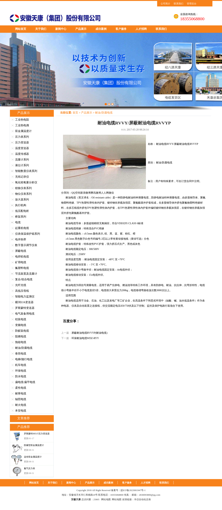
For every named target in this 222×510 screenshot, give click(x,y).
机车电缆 (20, 364)
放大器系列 (22, 199)
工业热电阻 (22, 119)
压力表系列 (22, 136)
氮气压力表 (29, 468)
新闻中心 (60, 28)
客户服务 (121, 28)
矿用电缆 (20, 262)
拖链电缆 (20, 342)
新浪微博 (85, 192)
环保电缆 (20, 370)
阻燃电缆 (20, 336)
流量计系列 (22, 159)
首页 (75, 112)
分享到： (66, 192)
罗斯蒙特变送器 (24, 307)
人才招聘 (141, 28)
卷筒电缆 (20, 353)
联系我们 (178, 3)
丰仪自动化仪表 (142, 499)
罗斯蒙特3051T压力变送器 (37, 433)
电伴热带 (20, 239)
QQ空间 (75, 192)
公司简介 (165, 3)
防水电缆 (20, 376)
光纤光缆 (20, 285)
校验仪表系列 (23, 188)
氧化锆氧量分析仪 (26, 182)
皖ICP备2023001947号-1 (133, 490)
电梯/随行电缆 (23, 359)
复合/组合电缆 (23, 279)
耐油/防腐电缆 (23, 347)
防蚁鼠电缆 (22, 330)
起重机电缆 (22, 228)
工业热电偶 (22, 125)
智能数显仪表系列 (26, 171)
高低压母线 (22, 290)
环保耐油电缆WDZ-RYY (85, 338)
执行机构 (20, 205)
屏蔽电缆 (20, 250)
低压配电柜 (22, 210)
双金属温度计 (23, 131)
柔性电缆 (20, 387)
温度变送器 (22, 148)
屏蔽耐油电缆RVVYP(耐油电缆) (89, 332)
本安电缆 (20, 410)
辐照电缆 (20, 399)
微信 (111, 192)
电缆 (18, 222)
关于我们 (40, 28)
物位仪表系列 (23, 193)
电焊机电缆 (22, 256)
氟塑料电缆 (22, 268)
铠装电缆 (20, 319)
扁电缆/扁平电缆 (25, 382)
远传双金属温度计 (33, 457)
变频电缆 (20, 325)
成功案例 (100, 28)
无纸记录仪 (22, 176)
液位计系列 (22, 165)
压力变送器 (22, 142)
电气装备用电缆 (24, 313)
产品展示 (80, 28)
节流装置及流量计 (26, 273)
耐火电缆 (20, 404)
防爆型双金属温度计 (34, 445)
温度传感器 (22, 153)
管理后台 (191, 3)
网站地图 (106, 499)
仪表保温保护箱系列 (27, 233)
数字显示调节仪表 (26, 245)
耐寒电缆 (20, 393)
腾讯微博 (96, 192)
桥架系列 (20, 216)
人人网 (105, 192)
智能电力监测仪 (24, 296)
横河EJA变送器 (24, 302)
